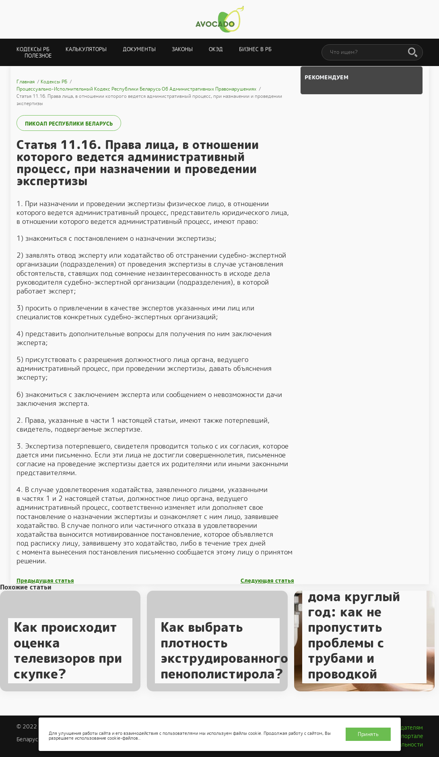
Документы (139, 49)
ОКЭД (216, 49)
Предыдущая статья (45, 580)
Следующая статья (267, 580)
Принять (368, 734)
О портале (409, 736)
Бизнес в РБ (255, 49)
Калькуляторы (86, 49)
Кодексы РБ (32, 49)
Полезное (38, 56)
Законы (182, 49)
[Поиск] (413, 53)
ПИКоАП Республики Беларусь (69, 124)
